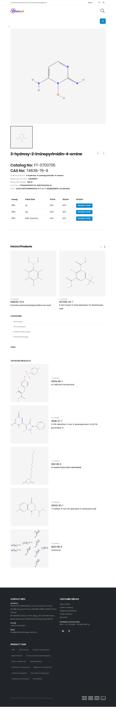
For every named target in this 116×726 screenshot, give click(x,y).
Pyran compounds (19, 661)
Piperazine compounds (43, 667)
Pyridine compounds (41, 650)
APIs (13, 650)
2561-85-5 (56, 464)
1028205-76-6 (17, 301)
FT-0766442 (55, 418)
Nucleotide (37, 679)
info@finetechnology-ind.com (23, 632)
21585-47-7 (56, 421)
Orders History (66, 614)
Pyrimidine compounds (40, 673)
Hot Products (24, 650)
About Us (63, 617)
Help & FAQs (65, 604)
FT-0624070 (55, 543)
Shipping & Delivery (68, 611)
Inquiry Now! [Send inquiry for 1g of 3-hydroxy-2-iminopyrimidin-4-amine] (84, 205)
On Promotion (19, 327)
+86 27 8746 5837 (18, 625)
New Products (17, 656)
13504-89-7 (57, 381)
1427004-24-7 (66, 301)
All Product (18, 321)
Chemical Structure (22, 332)
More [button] (90, 3)
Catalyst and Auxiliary (20, 679)
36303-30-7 (57, 505)
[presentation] (104, 247)
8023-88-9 (56, 546)
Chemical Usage (20, 337)
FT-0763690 (14, 299)
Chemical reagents (19, 673)
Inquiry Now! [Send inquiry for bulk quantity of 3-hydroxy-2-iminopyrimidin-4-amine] (84, 218)
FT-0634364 (55, 461)
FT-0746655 (55, 502)
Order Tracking (66, 607)
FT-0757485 (63, 299)
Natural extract (36, 661)
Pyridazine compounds (21, 667)
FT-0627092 (55, 378)
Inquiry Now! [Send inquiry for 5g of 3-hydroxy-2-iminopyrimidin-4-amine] (84, 212)
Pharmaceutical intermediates (38, 656)
